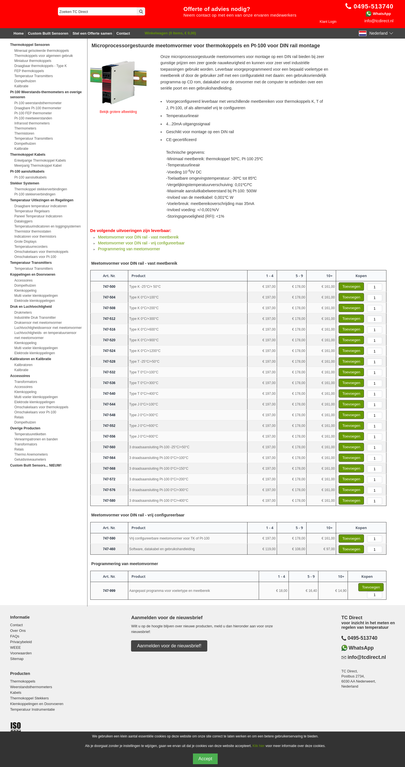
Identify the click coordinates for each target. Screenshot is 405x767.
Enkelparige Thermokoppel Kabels (40, 160)
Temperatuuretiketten (30, 434)
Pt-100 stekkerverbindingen (34, 194)
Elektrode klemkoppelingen (34, 301)
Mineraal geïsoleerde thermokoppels (41, 51)
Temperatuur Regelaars (32, 211)
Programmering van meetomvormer (129, 249)
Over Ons (18, 630)
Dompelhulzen (25, 81)
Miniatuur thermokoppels (32, 61)
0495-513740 (362, 638)
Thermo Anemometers (31, 454)
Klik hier (259, 746)
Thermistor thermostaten (32, 231)
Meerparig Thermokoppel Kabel (38, 166)
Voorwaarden (21, 653)
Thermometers (25, 128)
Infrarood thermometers (32, 123)
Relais (19, 417)
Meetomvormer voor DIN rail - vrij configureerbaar (141, 243)
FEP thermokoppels (29, 71)
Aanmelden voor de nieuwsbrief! (169, 645)
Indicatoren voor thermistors (35, 236)
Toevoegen (351, 286)
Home (19, 33)
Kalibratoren (23, 365)
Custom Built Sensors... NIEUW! (36, 465)
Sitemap (17, 659)
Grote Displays (25, 242)
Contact (123, 33)
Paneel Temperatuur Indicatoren (38, 216)
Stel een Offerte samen (92, 33)
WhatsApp (382, 14)
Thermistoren (24, 133)
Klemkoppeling (25, 291)
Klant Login (328, 22)
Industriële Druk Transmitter (35, 318)
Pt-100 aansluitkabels (30, 177)
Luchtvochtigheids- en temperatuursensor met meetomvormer (45, 335)
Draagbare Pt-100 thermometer (37, 108)
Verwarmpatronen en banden (36, 439)
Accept (205, 758)
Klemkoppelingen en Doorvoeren (36, 704)
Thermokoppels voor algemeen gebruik (43, 56)
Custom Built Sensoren (48, 33)
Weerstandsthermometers (31, 687)
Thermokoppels (22, 681)
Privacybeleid (21, 642)
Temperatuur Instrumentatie (32, 709)
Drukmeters (23, 313)
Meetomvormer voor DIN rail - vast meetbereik (138, 237)
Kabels (15, 692)
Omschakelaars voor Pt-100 (35, 257)
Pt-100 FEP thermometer (33, 113)
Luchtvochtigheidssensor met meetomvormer (48, 328)
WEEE (15, 647)
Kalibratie (21, 86)
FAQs (14, 636)
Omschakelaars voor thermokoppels (41, 252)
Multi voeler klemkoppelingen (36, 296)
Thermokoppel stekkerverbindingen (40, 189)
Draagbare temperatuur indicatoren (40, 206)
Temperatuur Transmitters (33, 76)
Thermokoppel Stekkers (29, 698)
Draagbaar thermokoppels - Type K (40, 66)
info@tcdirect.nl (378, 20)
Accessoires (23, 280)
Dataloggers (23, 221)
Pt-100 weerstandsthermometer (38, 103)
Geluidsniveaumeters (30, 459)
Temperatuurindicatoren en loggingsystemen (47, 226)
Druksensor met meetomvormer (38, 323)
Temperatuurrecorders (31, 247)
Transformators (25, 382)
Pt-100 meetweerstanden (33, 118)
